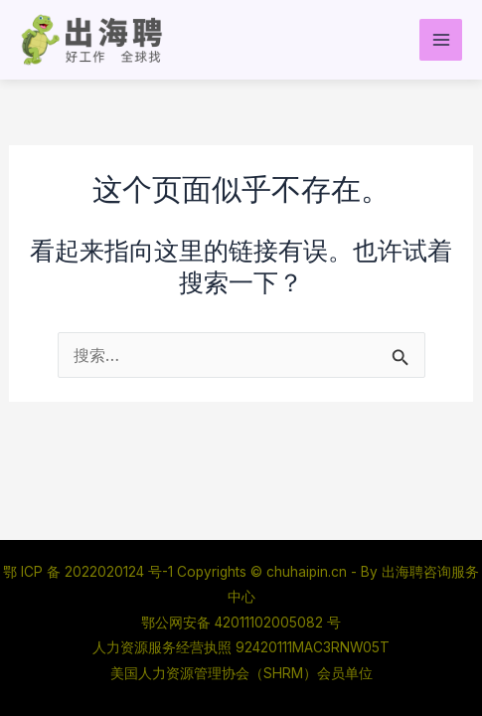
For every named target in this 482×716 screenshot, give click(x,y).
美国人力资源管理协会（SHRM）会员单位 (241, 673)
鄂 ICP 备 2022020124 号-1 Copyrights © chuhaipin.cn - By (192, 572)
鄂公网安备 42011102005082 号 (241, 622)
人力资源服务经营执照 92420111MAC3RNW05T (241, 647)
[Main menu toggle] (440, 40)
